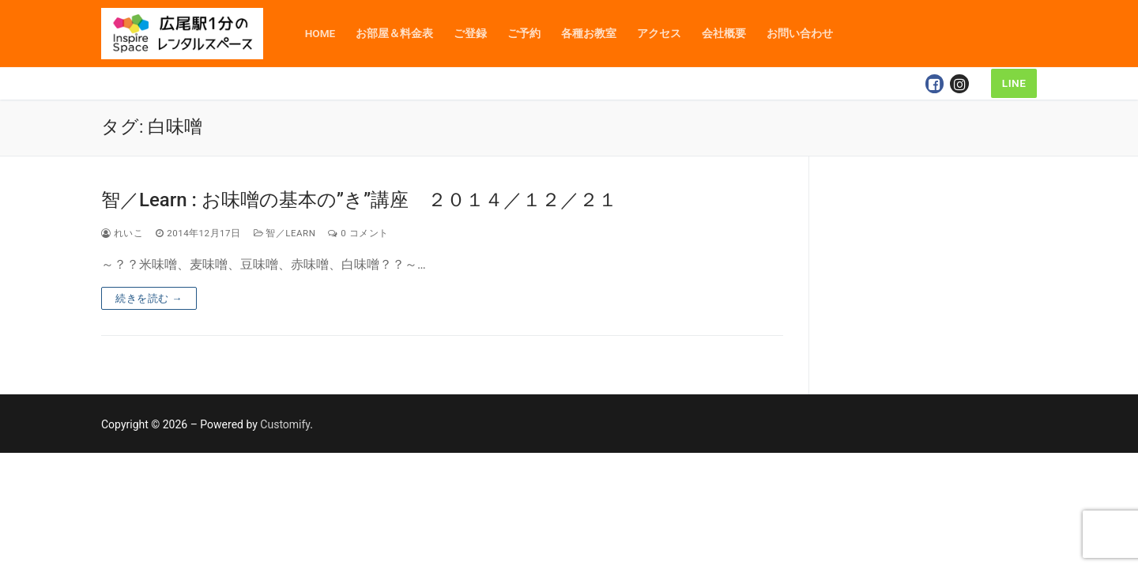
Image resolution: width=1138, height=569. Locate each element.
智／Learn (285, 233)
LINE (1014, 83)
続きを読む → (149, 298)
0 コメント (358, 233)
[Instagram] (959, 83)
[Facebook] (934, 83)
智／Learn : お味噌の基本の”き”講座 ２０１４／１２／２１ (359, 200)
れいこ (122, 233)
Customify (285, 424)
